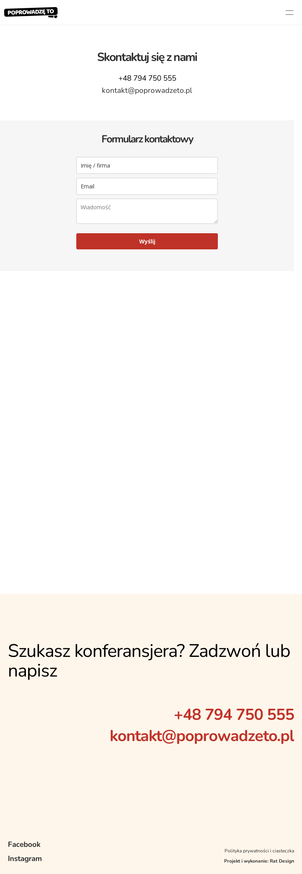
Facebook (24, 844)
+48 (189, 714)
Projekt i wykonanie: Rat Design (259, 861)
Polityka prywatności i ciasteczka (259, 851)
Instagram (25, 859)
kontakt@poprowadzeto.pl (202, 736)
